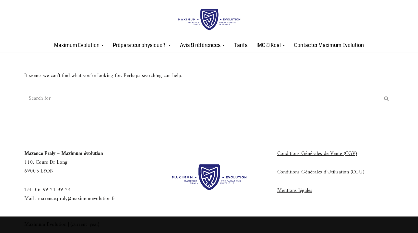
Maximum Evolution (45, 224)
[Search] (201, 98)
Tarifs (240, 45)
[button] (102, 45)
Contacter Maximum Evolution (329, 45)
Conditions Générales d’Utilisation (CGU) (320, 172)
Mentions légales (294, 190)
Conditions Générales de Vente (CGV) (317, 153)
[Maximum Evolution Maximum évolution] (209, 19)
